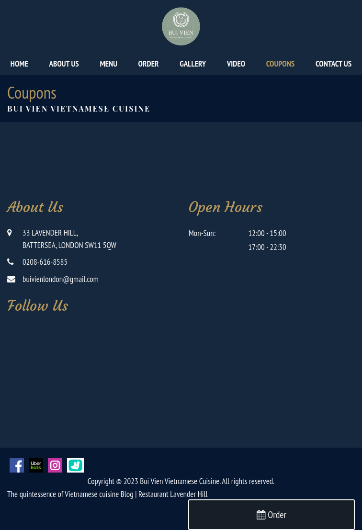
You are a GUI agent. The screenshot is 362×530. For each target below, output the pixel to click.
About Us (64, 63)
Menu (108, 63)
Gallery (193, 63)
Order (148, 63)
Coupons (280, 63)
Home (19, 63)
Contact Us (333, 63)
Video (236, 63)
